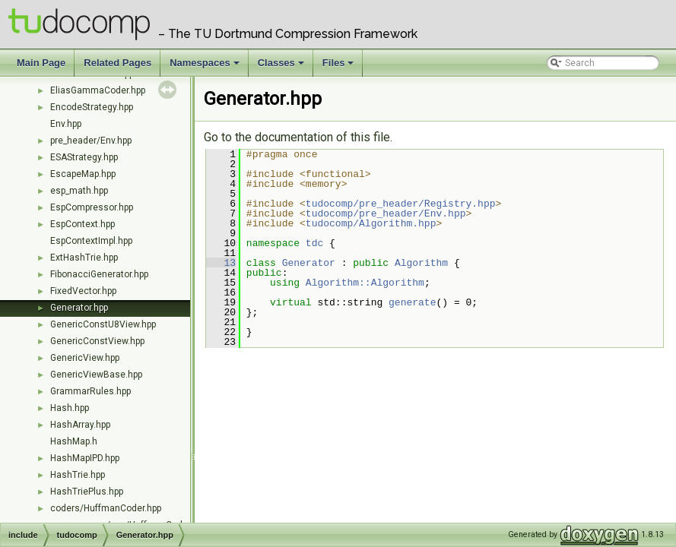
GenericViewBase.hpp (96, 374)
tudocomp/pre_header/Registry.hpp (401, 203)
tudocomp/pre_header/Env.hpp (386, 213)
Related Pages (117, 62)
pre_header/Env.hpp (91, 140)
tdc (314, 243)
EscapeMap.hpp (83, 174)
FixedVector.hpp (83, 291)
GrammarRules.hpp (90, 391)
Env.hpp (65, 124)
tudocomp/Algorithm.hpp (371, 223)
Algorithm (421, 263)
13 (221, 263)
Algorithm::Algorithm (365, 282)
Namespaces (206, 67)
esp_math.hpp (79, 190)
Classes (282, 67)
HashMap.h (73, 441)
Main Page (41, 62)
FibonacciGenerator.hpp (99, 274)
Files (339, 67)
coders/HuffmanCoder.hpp (105, 508)
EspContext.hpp (82, 224)
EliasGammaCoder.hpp (97, 90)
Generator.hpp (79, 307)
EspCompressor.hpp (91, 207)
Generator (308, 263)
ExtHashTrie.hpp (84, 257)
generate (412, 302)
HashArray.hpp (80, 424)
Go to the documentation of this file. (298, 137)
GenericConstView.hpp (97, 341)
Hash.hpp (69, 408)
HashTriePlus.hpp (86, 491)
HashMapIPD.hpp (84, 458)
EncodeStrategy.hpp (91, 107)
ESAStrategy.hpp (84, 157)
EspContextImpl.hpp (91, 241)
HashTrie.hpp (77, 475)
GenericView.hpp (84, 358)
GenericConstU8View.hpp (103, 324)
